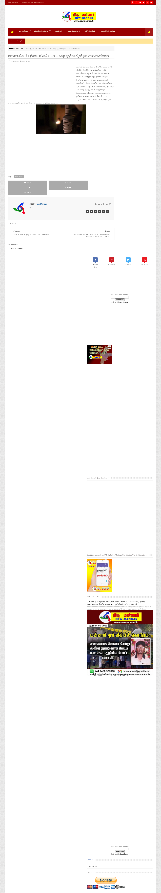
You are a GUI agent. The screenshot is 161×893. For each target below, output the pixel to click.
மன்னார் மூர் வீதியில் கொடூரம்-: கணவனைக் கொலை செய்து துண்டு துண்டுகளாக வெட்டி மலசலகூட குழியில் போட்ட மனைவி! (128, 398)
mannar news (116, 645)
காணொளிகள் (74, 30)
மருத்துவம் (90, 30)
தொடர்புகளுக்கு (13, 2)
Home (11, 48)
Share (36, 189)
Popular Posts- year (146, 746)
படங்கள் (58, 30)
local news (19, 48)
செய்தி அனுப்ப (107, 30)
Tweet (17, 189)
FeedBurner (136, 95)
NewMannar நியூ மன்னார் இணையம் (38, 889)
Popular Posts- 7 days (116, 746)
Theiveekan (149, 889)
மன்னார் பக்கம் (41, 30)
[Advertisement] (25, 85)
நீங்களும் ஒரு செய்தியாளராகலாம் (33, 2)
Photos (13, 881)
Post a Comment (17, 246)
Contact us (147, 881)
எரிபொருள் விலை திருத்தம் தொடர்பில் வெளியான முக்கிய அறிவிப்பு (133, 817)
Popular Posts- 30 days (131, 746)
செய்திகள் (23, 30)
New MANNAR (129, 889)
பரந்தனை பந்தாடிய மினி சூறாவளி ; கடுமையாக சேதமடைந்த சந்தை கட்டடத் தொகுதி (136, 793)
